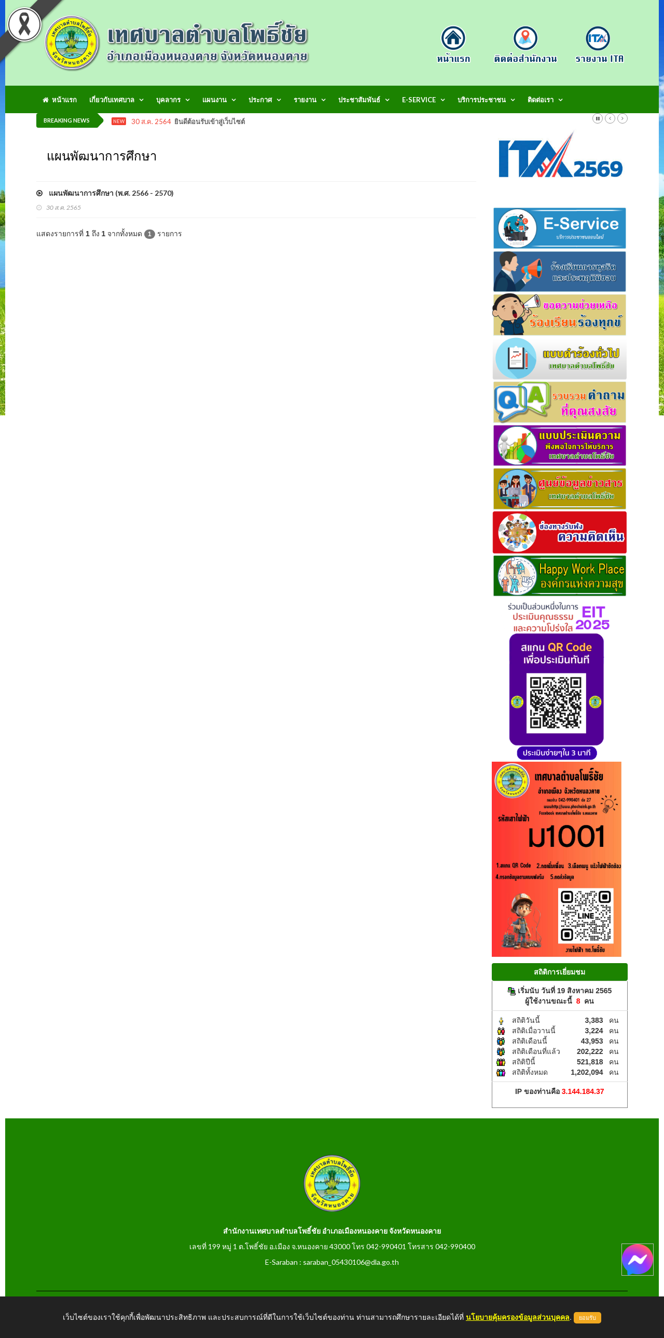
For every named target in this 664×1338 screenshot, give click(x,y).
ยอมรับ (587, 1318)
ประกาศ (260, 100)
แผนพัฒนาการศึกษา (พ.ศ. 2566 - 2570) (105, 192)
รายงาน (305, 100)
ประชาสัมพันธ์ (359, 100)
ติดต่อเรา (541, 100)
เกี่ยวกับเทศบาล (111, 100)
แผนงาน (214, 100)
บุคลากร (168, 100)
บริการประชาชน (482, 100)
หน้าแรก (60, 100)
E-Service (419, 100)
